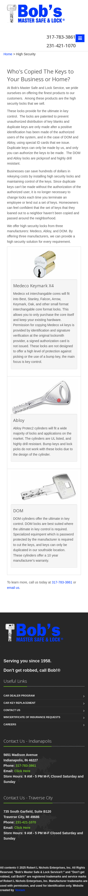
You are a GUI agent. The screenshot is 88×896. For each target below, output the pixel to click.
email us (13, 588)
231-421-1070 (25, 822)
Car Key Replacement (19, 702)
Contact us (12, 710)
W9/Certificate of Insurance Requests (32, 717)
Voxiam (20, 890)
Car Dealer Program (19, 695)
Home (8, 54)
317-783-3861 (62, 582)
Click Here (22, 771)
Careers (10, 724)
